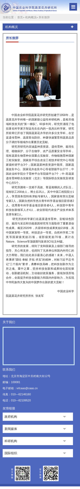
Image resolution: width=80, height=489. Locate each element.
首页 (20, 17)
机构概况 (30, 17)
